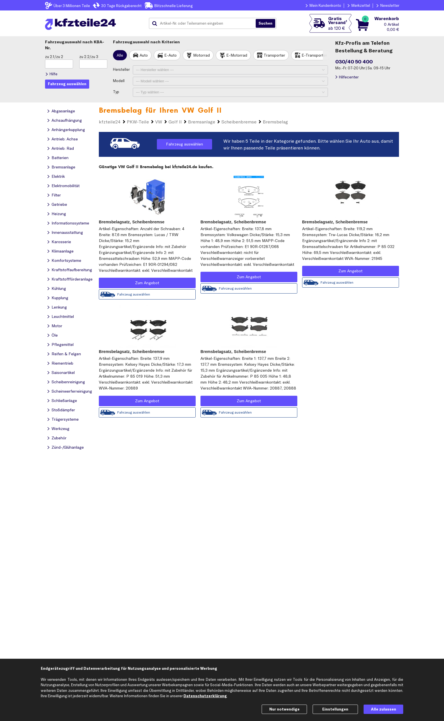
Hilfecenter (349, 77)
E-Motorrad (236, 55)
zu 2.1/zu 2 (54, 56)
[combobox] (204, 23)
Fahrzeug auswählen (184, 144)
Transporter (274, 55)
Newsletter (389, 5)
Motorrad (201, 55)
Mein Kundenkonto (325, 5)
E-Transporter (314, 55)
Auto (144, 55)
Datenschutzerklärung (205, 696)
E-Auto (170, 55)
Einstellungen (335, 709)
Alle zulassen (383, 709)
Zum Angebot (147, 282)
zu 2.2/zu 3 (88, 56)
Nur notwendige (284, 709)
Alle (120, 55)
